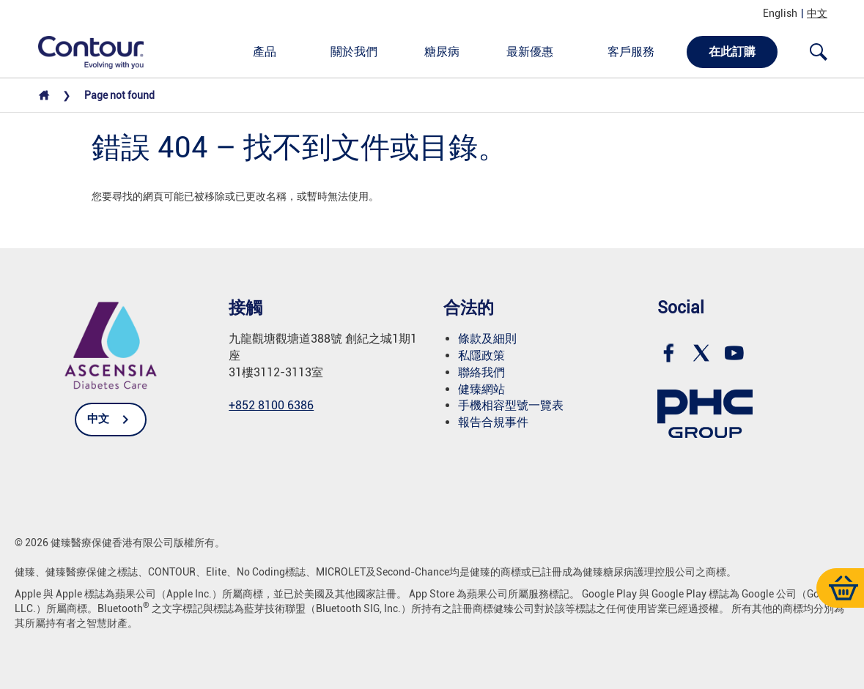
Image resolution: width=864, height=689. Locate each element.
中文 (817, 13)
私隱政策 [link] (481, 355)
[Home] (44, 99)
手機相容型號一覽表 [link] (511, 405)
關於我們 (354, 52)
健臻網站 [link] (481, 389)
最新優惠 (529, 52)
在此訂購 (732, 52)
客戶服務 (631, 52)
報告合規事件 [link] (493, 422)
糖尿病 (441, 52)
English (780, 13)
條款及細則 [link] (487, 339)
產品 (264, 52)
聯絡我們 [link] (481, 372)
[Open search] (818, 52)
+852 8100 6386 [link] (271, 405)
